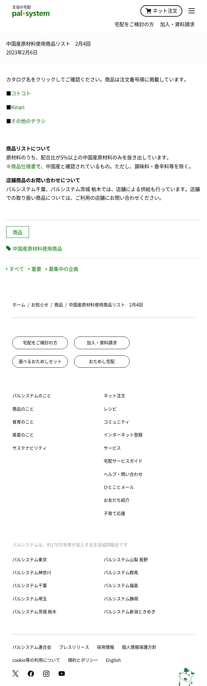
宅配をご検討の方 (134, 24)
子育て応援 (114, 513)
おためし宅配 (102, 361)
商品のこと (23, 409)
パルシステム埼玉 (29, 599)
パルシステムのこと (31, 396)
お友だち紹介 (117, 500)
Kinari (17, 107)
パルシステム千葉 (29, 585)
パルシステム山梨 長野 (126, 559)
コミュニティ (117, 422)
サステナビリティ (29, 448)
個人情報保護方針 (139, 647)
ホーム (18, 305)
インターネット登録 (123, 435)
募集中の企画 (62, 269)
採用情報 (105, 647)
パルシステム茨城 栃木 (34, 612)
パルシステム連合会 (31, 647)
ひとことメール (119, 487)
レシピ (110, 409)
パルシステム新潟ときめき (129, 612)
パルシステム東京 (29, 559)
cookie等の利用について (36, 660)
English (113, 660)
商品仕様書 (23, 166)
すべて (15, 269)
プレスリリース (74, 647)
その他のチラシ (28, 121)
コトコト (21, 93)
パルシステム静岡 (121, 599)
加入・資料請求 (177, 24)
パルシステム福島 (121, 585)
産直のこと (23, 435)
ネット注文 (161, 11)
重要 (34, 269)
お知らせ (39, 305)
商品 (18, 232)
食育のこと (23, 422)
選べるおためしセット (40, 361)
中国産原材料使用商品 (37, 248)
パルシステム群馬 (121, 572)
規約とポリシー (83, 660)
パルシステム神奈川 (31, 572)
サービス (112, 448)
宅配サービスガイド (123, 461)
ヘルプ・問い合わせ (123, 474)
